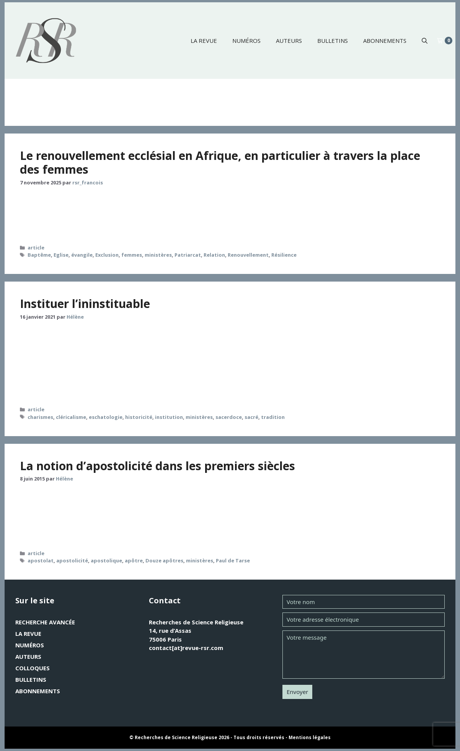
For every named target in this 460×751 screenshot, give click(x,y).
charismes (40, 417)
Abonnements (384, 40)
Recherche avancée (45, 622)
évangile (82, 254)
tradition (273, 417)
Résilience (284, 254)
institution (169, 417)
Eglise (61, 254)
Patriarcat (188, 254)
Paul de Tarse (233, 560)
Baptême (39, 254)
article (36, 247)
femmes (131, 254)
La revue (204, 40)
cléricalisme (71, 417)
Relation (214, 254)
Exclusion (107, 254)
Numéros (246, 40)
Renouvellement (248, 254)
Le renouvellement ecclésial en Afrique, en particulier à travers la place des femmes (220, 162)
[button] (424, 41)
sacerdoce (228, 417)
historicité (138, 417)
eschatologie (105, 417)
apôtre (134, 560)
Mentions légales (310, 737)
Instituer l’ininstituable (85, 303)
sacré (251, 417)
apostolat (41, 560)
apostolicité (72, 560)
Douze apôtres (164, 560)
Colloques (32, 668)
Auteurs (289, 40)
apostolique (106, 560)
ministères (158, 254)
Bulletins (332, 40)
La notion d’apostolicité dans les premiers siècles (157, 466)
